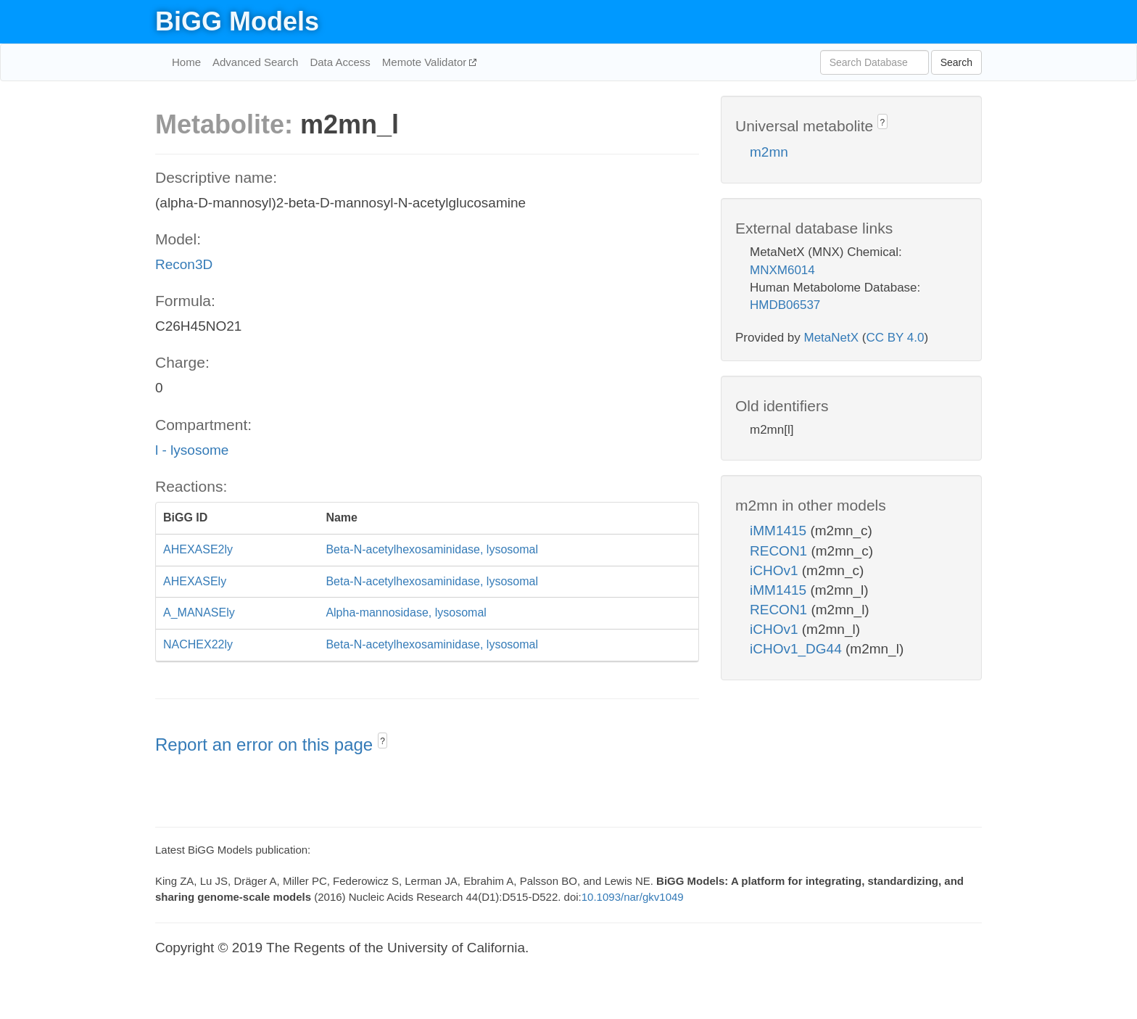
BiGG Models (237, 21)
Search (956, 62)
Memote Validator (426, 62)
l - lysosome (191, 450)
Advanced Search (255, 62)
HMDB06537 (785, 305)
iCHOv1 (776, 570)
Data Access (340, 62)
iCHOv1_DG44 (797, 648)
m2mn (769, 152)
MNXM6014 (782, 270)
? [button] (382, 741)
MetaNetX (831, 338)
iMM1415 (780, 530)
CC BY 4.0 (895, 338)
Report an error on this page (266, 744)
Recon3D (183, 264)
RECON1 (780, 550)
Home (186, 62)
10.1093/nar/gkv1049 (633, 897)
